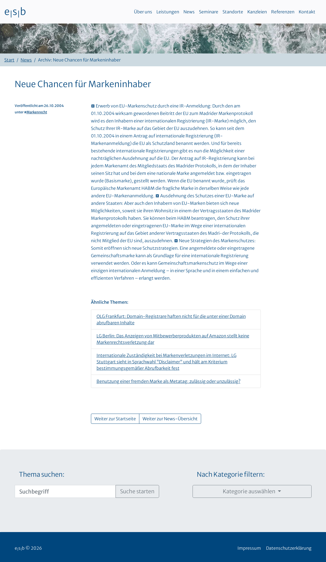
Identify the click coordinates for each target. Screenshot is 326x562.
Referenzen (282, 11)
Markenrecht (36, 112)
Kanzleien (257, 11)
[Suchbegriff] (65, 491)
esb (15, 12)
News (189, 11)
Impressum (249, 548)
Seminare (208, 11)
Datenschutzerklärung (289, 548)
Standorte (233, 11)
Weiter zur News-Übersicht (170, 418)
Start (9, 60)
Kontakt (307, 11)
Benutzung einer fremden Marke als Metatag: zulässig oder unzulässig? (168, 381)
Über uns (143, 11)
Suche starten (137, 491)
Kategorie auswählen (250, 491)
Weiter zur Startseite (115, 418)
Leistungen (167, 11)
